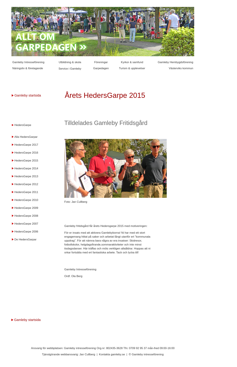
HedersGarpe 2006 (26, 231)
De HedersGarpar (25, 239)
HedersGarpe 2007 (26, 223)
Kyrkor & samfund (132, 62)
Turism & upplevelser (132, 68)
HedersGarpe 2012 (26, 184)
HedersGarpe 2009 (26, 207)
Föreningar (101, 62)
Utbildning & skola (70, 62)
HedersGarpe (22, 125)
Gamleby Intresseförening (28, 62)
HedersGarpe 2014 (26, 168)
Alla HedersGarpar (26, 136)
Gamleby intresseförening (148, 354)
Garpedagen (101, 68)
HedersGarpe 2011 (26, 192)
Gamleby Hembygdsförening (175, 62)
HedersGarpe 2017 (26, 144)
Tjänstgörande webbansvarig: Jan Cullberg (69, 354)
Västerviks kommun (181, 68)
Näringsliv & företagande (28, 68)
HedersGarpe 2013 (26, 176)
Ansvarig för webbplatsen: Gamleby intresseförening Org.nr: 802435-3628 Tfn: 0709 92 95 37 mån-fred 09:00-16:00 (103, 348)
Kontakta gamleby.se (112, 354)
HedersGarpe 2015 (26, 160)
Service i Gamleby (70, 68)
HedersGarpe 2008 (26, 215)
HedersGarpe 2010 (26, 200)
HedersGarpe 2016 (26, 152)
